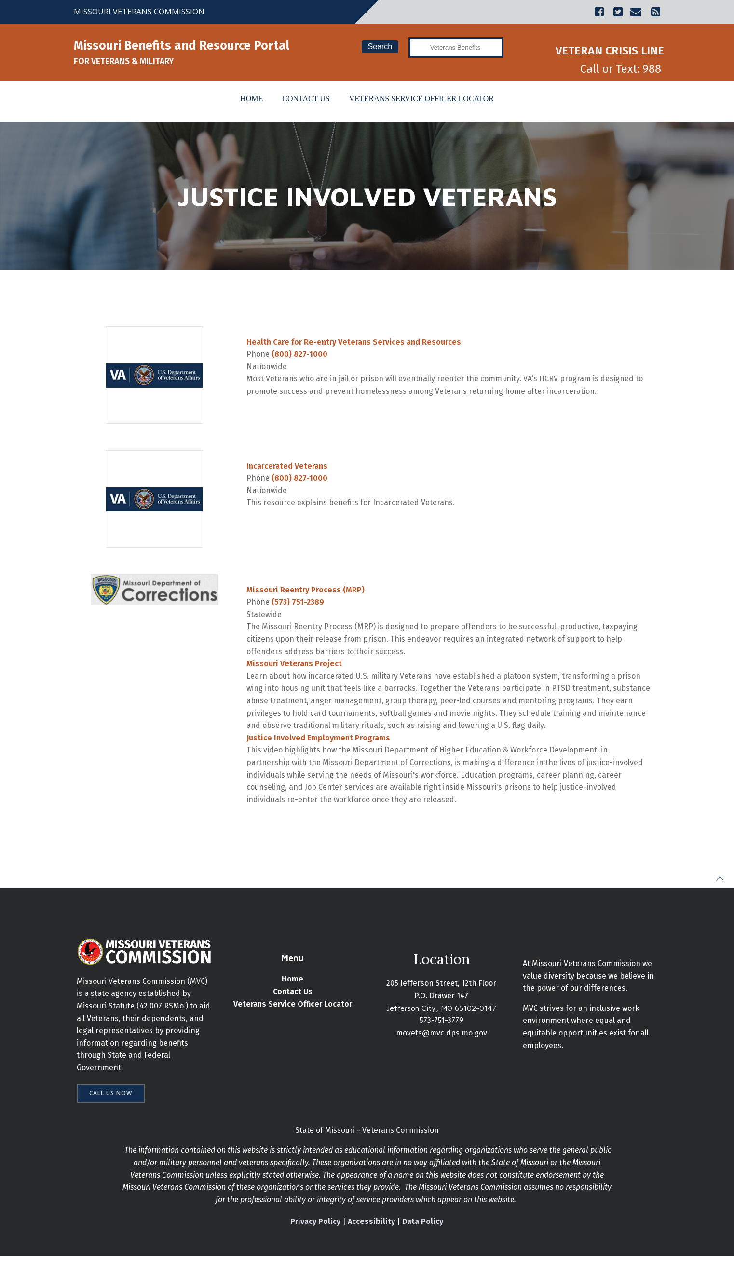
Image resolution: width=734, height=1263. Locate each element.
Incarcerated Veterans (287, 468)
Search (379, 46)
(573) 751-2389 (298, 604)
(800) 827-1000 (300, 357)
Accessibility (371, 1227)
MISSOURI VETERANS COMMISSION (139, 11)
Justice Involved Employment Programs (319, 740)
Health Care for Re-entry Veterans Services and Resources (354, 344)
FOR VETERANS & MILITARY (124, 61)
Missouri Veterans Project (294, 666)
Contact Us (305, 99)
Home (251, 99)
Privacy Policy (316, 1227)
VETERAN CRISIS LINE (610, 50)
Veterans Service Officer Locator (421, 99)
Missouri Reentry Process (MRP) (306, 592)
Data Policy (423, 1227)
